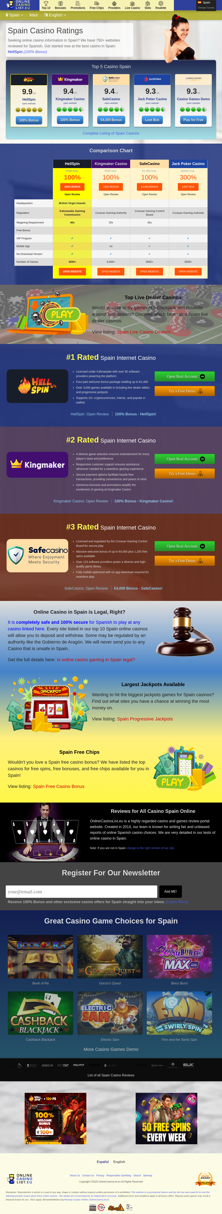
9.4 (68, 91)
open (72, 271)
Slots (148, 7)
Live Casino (132, 7)
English (55, 15)
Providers (114, 7)
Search (137, 1175)
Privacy (100, 1175)
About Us (75, 1175)
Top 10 (46, 7)
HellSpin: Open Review (90, 414)
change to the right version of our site (150, 848)
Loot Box (152, 120)
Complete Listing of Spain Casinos (111, 133)
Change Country (206, 7)
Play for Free (194, 120)
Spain (14, 15)
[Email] (81, 891)
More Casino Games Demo (111, 1049)
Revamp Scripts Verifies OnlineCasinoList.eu (86, 1199)
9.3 (151, 91)
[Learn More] (177, 902)
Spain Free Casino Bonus (58, 786)
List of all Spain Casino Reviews (111, 1075)
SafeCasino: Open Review (86, 588)
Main (33, 15)
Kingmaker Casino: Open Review (81, 501)
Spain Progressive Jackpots (145, 718)
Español (103, 1162)
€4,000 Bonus (111, 120)
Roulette (160, 7)
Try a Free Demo (182, 391)
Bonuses (60, 7)
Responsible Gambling (118, 1175)
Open (72, 194)
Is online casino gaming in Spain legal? (96, 659)
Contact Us (88, 1175)
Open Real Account (182, 376)
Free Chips (97, 7)
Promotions (78, 7)
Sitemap (147, 1175)
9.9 (27, 91)
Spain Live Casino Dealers (143, 332)
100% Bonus (29, 120)
